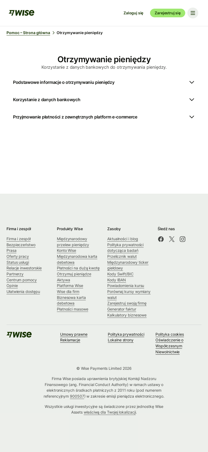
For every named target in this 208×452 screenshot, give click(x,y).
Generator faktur (121, 309)
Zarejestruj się (168, 13)
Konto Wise (66, 250)
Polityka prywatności (126, 334)
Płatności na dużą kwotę (78, 268)
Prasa (11, 250)
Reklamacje (70, 340)
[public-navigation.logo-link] (19, 336)
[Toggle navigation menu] (192, 13)
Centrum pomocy (21, 280)
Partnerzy (15, 274)
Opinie (12, 285)
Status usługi (17, 262)
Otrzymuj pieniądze (74, 274)
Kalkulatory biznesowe (127, 315)
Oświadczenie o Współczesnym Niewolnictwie (169, 346)
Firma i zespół (18, 238)
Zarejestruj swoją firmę (127, 303)
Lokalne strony (121, 340)
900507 (77, 396)
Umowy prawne (73, 334)
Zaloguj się (133, 13)
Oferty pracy (17, 256)
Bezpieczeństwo (20, 244)
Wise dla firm (68, 291)
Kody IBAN (116, 280)
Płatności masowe (72, 309)
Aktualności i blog (122, 238)
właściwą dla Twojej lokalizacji (110, 412)
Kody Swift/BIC (120, 274)
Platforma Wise (70, 285)
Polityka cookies (169, 334)
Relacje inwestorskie (24, 268)
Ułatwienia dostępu (23, 291)
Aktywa (63, 280)
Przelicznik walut (122, 256)
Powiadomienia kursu (125, 285)
